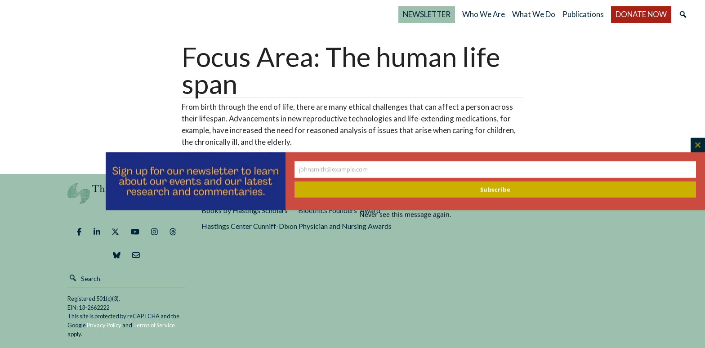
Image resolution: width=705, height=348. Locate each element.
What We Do (533, 14)
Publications (583, 14)
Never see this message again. (405, 214)
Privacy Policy (104, 325)
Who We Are (483, 14)
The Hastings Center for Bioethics (107, 14)
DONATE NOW (641, 14)
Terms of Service (154, 325)
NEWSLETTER (427, 14)
